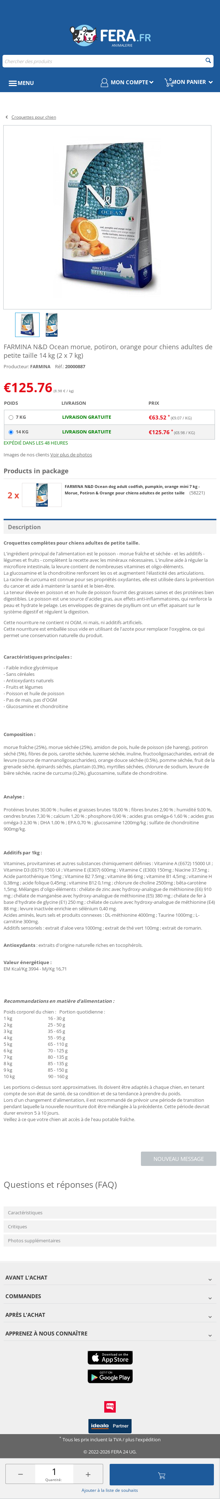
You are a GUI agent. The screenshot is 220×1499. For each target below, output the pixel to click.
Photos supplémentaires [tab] (34, 1240)
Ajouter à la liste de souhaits (110, 1490)
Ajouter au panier (161, 1474)
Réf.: (59, 366)
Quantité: (53, 1479)
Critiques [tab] (17, 1226)
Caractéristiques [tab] (25, 1212)
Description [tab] (24, 527)
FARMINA (40, 367)
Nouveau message (178, 1158)
